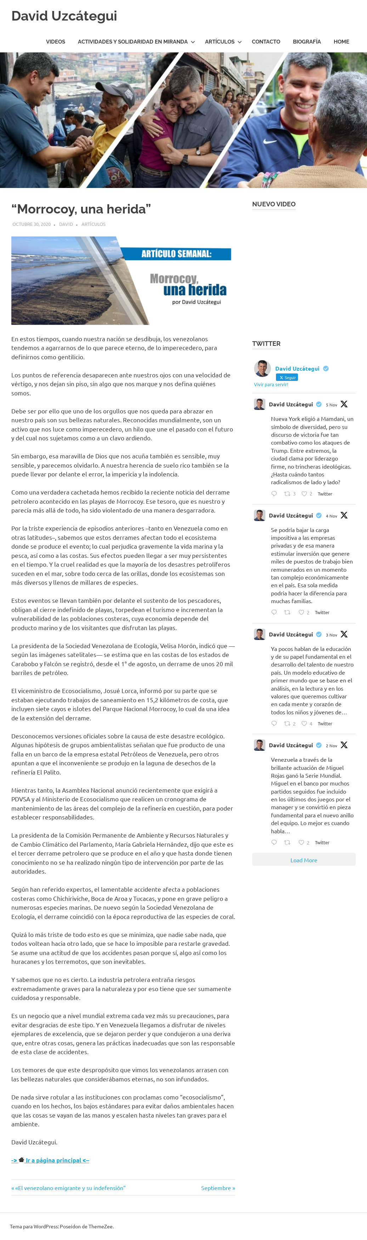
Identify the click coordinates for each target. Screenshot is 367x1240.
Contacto (266, 42)
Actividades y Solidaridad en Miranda (136, 42)
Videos (55, 42)
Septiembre (216, 1187)
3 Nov (331, 635)
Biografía (307, 42)
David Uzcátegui (64, 16)
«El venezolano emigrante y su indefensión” (70, 1187)
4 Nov (331, 516)
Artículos (223, 42)
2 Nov (331, 745)
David (66, 224)
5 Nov (331, 404)
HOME (341, 42)
